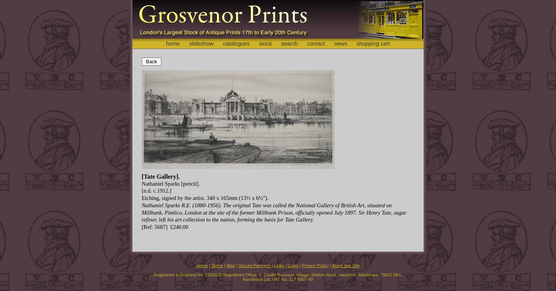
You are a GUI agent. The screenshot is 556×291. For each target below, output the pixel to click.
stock (265, 44)
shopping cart (373, 44)
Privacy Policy (315, 265)
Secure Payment (255, 265)
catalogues (236, 44)
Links (279, 265)
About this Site (345, 265)
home (173, 44)
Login (293, 265)
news (341, 44)
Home (202, 265)
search (289, 44)
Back (151, 61)
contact (316, 44)
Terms (217, 265)
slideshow (201, 44)
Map (231, 265)
